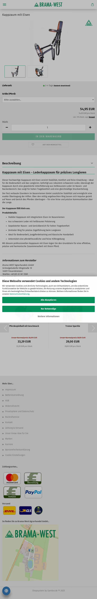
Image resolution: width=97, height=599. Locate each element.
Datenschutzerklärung (19, 294)
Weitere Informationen (48, 316)
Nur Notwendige (48, 309)
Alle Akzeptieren (48, 300)
